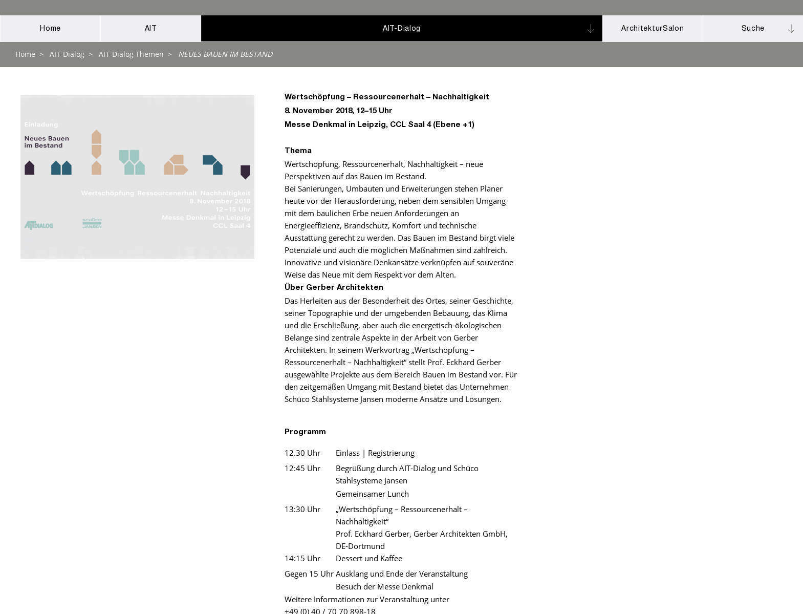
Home (25, 54)
